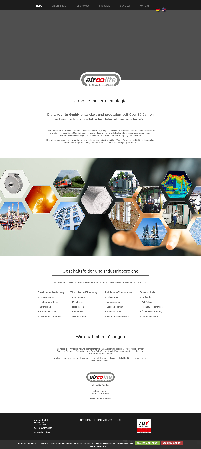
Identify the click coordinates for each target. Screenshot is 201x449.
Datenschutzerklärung (98, 446)
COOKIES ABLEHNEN (171, 443)
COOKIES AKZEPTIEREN (147, 443)
